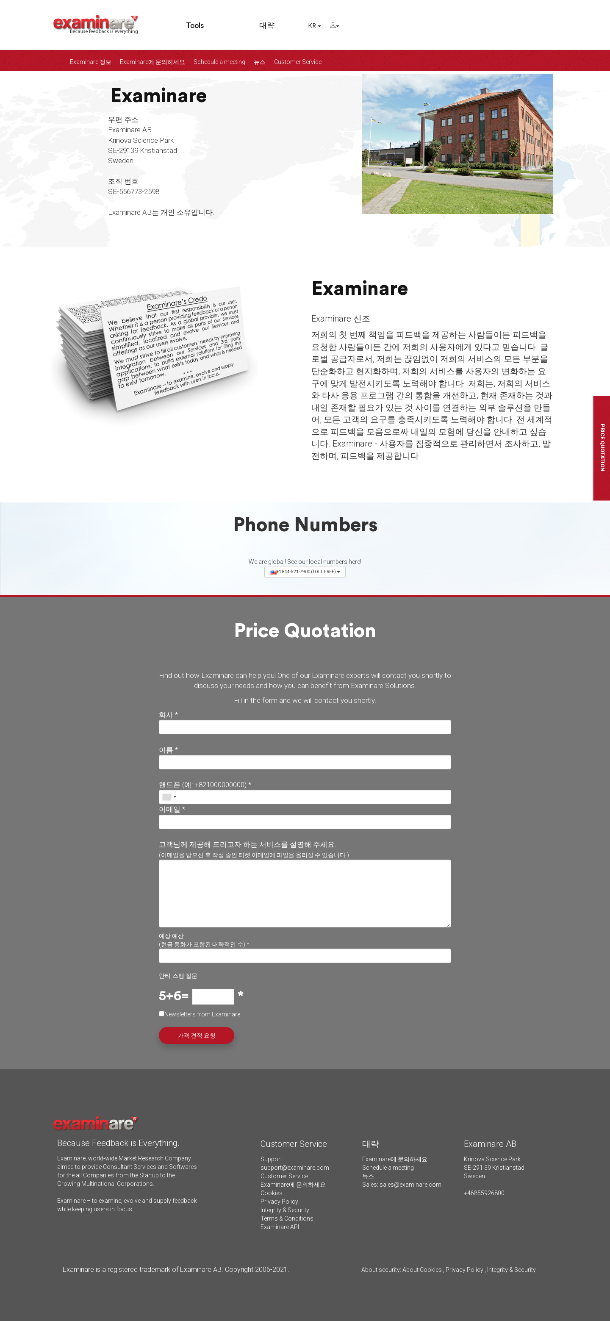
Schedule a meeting (219, 61)
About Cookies (422, 1269)
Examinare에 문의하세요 (152, 61)
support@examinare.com (295, 1167)
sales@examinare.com (410, 1184)
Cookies (272, 1193)
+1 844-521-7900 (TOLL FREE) (305, 571)
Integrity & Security (285, 1210)
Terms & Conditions (287, 1218)
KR (314, 26)
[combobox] (169, 797)
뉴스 (260, 61)
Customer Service (298, 61)
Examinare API (280, 1227)
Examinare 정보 (90, 61)
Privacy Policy (279, 1201)
